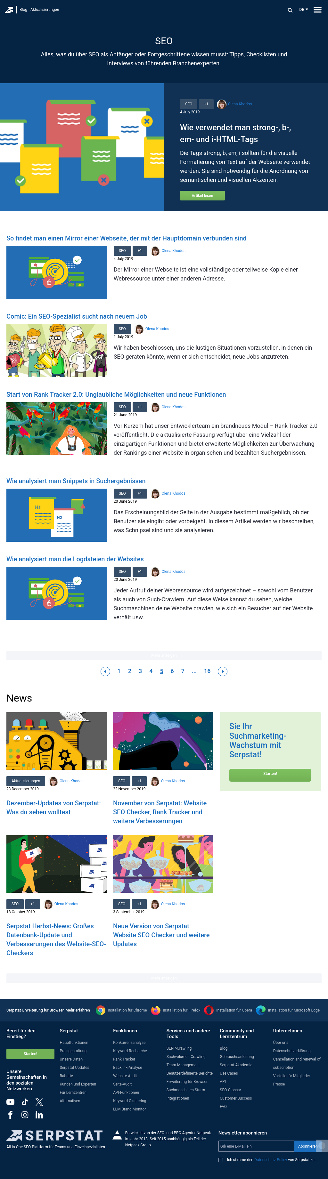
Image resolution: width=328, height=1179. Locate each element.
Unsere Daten (71, 1059)
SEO (188, 104)
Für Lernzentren (73, 1092)
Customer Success (236, 1098)
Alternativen (70, 1101)
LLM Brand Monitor (129, 1109)
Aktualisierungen (44, 9)
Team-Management (183, 1065)
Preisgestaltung (73, 1051)
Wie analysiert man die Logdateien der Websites (75, 559)
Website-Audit (125, 1076)
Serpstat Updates (74, 1067)
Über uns (280, 1042)
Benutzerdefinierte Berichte (190, 1073)
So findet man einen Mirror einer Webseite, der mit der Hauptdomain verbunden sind (126, 238)
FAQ (223, 1106)
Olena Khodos (240, 104)
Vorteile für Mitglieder (291, 1076)
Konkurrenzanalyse (129, 1042)
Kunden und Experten (78, 1084)
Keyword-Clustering (129, 1101)
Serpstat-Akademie (236, 1065)
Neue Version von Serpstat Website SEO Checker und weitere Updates (161, 935)
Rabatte (66, 1076)
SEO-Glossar (230, 1090)
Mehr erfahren (78, 1010)
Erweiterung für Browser (187, 1081)
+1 (206, 104)
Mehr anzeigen (163, 655)
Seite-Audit (122, 1084)
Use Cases (229, 1073)
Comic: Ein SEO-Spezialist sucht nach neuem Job (76, 316)
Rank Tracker (124, 1059)
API (223, 1081)
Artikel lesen (202, 195)
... (194, 671)
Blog (23, 9)
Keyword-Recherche (130, 1051)
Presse (279, 1084)
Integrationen (178, 1098)
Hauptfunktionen (74, 1042)
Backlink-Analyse (127, 1067)
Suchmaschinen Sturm (186, 1090)
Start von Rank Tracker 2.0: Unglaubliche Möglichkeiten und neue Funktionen (116, 394)
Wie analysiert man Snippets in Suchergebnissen (76, 481)
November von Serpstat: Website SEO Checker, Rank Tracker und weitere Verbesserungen (160, 812)
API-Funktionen (126, 1092)
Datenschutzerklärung (292, 1051)
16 (207, 671)
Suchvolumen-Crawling (186, 1056)
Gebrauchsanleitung (237, 1056)
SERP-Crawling (179, 1048)
